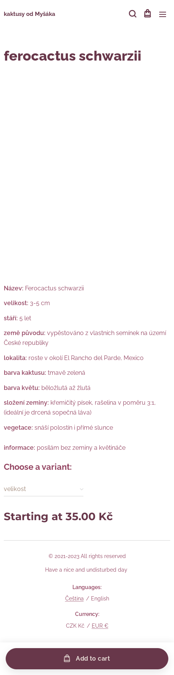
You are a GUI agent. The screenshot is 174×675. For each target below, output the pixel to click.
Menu (162, 14)
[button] (132, 14)
